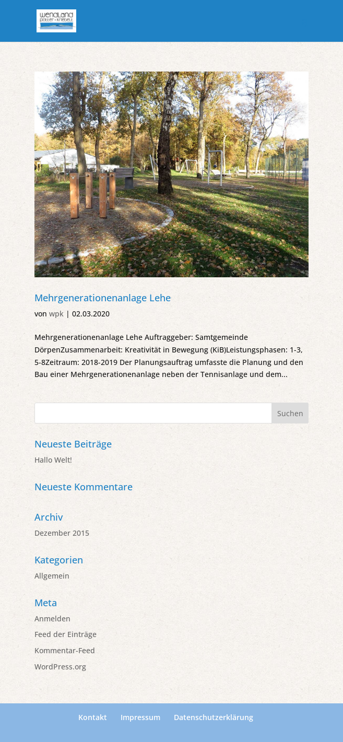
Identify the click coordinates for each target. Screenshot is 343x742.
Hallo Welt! (53, 460)
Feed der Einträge (65, 634)
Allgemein (51, 576)
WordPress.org (60, 667)
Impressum (140, 717)
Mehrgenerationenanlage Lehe (102, 297)
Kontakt (92, 717)
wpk (56, 314)
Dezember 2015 (61, 533)
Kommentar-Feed (64, 650)
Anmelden (52, 618)
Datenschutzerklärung (213, 717)
